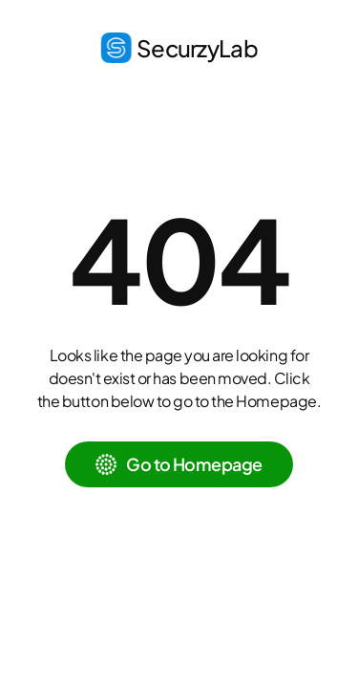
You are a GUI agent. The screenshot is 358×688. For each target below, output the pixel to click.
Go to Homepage (194, 464)
